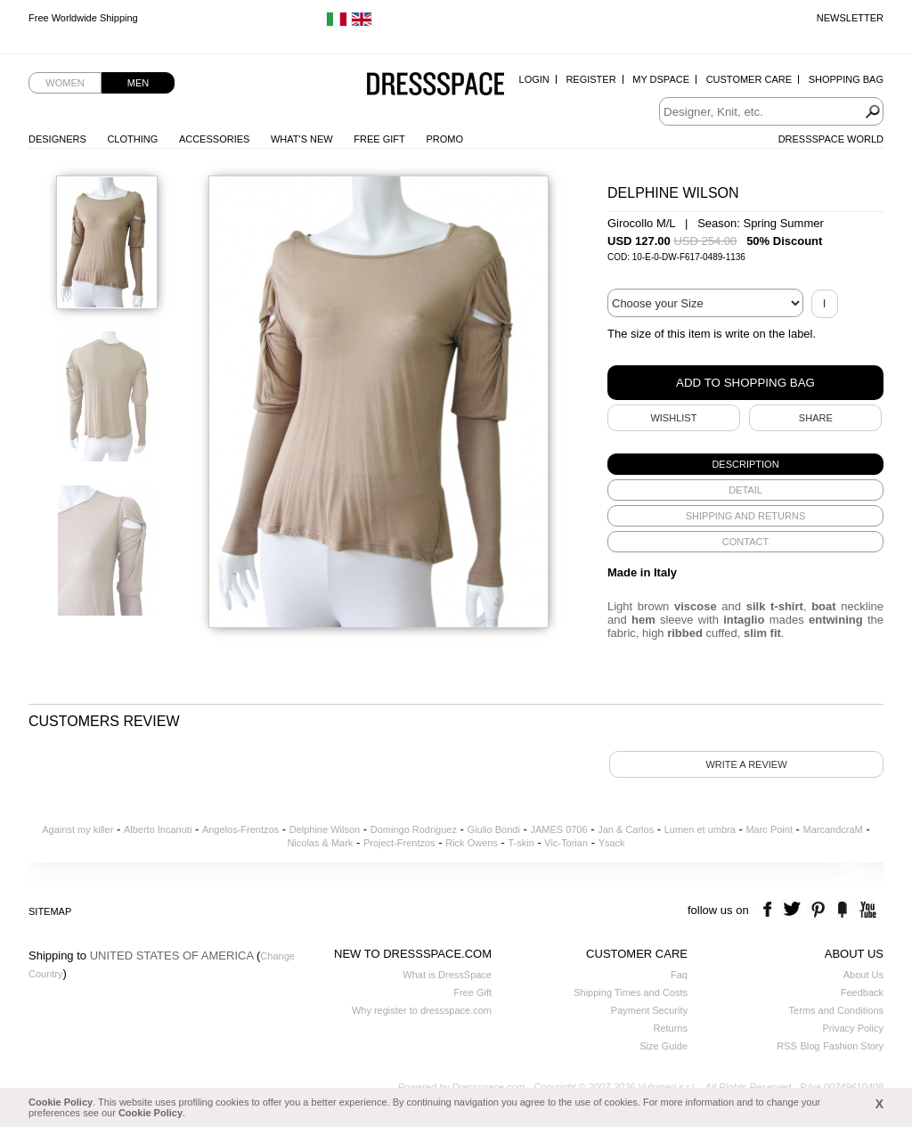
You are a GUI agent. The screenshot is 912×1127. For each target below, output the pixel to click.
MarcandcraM (833, 829)
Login (534, 79)
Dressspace (435, 85)
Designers (57, 139)
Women (64, 83)
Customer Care (749, 79)
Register (590, 79)
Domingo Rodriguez (413, 829)
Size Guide (663, 1046)
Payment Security (649, 1010)
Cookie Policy (60, 1102)
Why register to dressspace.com (422, 1010)
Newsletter (850, 17)
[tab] (745, 464)
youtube (866, 910)
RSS (787, 1046)
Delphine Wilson (324, 829)
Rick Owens (471, 842)
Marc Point (769, 829)
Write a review (745, 764)
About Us (863, 974)
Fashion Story (853, 1046)
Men (138, 83)
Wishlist (673, 417)
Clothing (132, 139)
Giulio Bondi (494, 829)
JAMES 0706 (558, 829)
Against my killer (77, 829)
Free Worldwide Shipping (83, 17)
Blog (809, 1046)
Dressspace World (831, 139)
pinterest (818, 910)
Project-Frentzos (399, 842)
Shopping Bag (846, 79)
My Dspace (660, 79)
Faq (679, 974)
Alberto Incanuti (157, 829)
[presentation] (745, 464)
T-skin (520, 842)
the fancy (842, 910)
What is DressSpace (447, 974)
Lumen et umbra (700, 829)
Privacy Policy (853, 1028)
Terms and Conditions (836, 1010)
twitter (794, 910)
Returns (670, 1028)
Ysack (611, 842)
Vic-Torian (566, 842)
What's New (302, 139)
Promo (444, 139)
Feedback (862, 992)
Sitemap (49, 911)
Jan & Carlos (626, 829)
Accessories (214, 139)
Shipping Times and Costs (631, 992)
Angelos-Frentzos (240, 829)
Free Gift (379, 139)
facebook (770, 910)
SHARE (816, 417)
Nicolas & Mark (320, 842)
